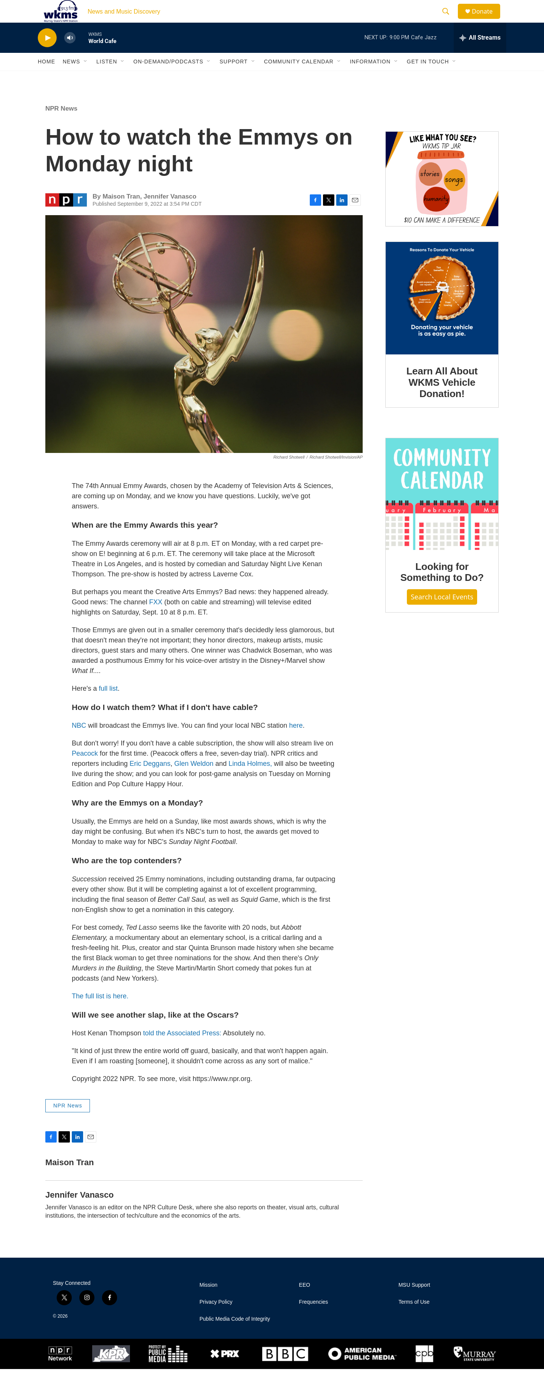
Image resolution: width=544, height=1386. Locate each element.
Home (46, 78)
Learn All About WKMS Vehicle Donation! (442, 399)
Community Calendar (299, 78)
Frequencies (313, 1319)
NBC (79, 742)
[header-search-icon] (449, 20)
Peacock (85, 770)
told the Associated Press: (182, 1050)
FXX (155, 619)
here (296, 742)
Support (233, 78)
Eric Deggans (150, 780)
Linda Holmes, (250, 780)
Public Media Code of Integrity (234, 1336)
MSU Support (414, 1302)
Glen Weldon (193, 780)
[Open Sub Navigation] (86, 78)
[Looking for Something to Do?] (442, 511)
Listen (106, 78)
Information (370, 78)
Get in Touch (428, 78)
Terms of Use (414, 1319)
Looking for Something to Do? (442, 589)
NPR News (61, 125)
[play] (47, 55)
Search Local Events (442, 613)
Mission (208, 1302)
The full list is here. (100, 1013)
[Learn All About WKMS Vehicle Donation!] (442, 315)
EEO (304, 1302)
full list (108, 705)
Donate (487, 20)
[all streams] (480, 55)
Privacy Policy (215, 1319)
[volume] (69, 54)
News (71, 78)
